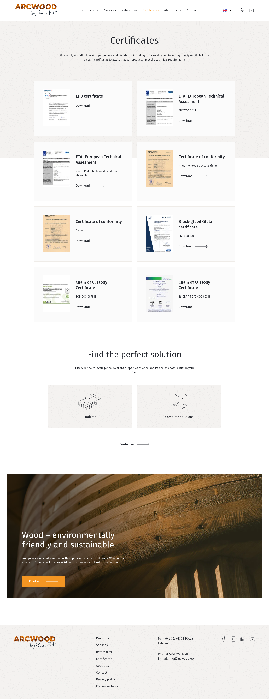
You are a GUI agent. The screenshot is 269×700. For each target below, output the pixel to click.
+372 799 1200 (178, 654)
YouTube (252, 639)
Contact (192, 10)
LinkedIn (243, 639)
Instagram (233, 639)
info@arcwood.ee (181, 658)
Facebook (223, 639)
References (129, 10)
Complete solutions (179, 417)
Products (90, 10)
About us (172, 10)
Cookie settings (107, 686)
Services (110, 10)
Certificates (151, 10)
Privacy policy (106, 679)
